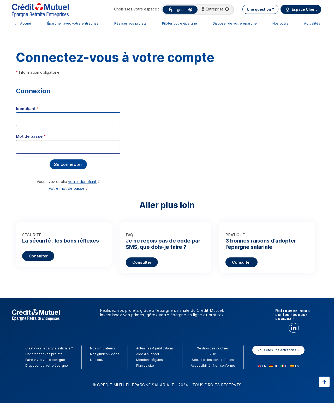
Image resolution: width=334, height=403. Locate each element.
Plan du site (145, 365)
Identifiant (27, 108)
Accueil (26, 23)
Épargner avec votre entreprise (73, 23)
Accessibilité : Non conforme (213, 365)
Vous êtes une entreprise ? (278, 350)
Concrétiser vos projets (43, 354)
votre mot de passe (67, 188)
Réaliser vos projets (130, 23)
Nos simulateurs (102, 348)
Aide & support (147, 354)
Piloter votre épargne (179, 23)
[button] (68, 164)
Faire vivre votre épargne (45, 360)
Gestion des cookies (213, 348)
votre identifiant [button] (82, 181)
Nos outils (280, 23)
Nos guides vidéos (104, 354)
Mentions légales (149, 360)
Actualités (312, 23)
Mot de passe (31, 136)
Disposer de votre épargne (235, 23)
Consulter (38, 256)
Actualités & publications (155, 348)
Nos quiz (97, 360)
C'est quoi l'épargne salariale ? (49, 348)
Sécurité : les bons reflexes (213, 360)
